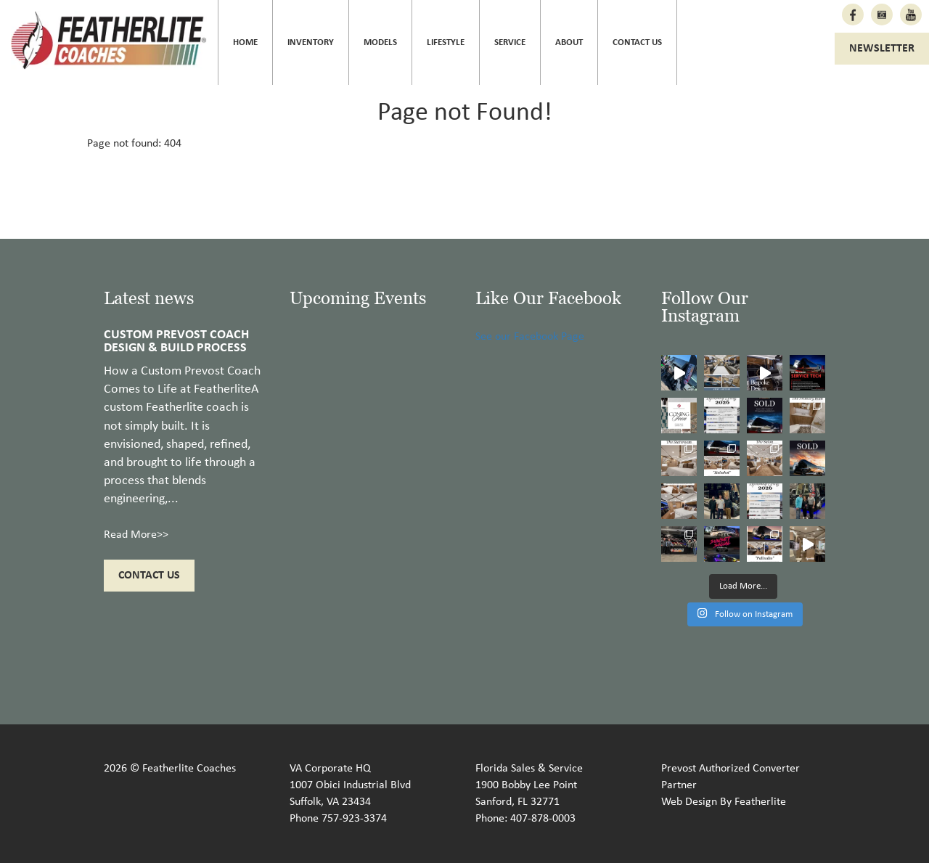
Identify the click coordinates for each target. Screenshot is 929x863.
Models (380, 42)
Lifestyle (445, 42)
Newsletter (881, 48)
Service (509, 42)
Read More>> (136, 535)
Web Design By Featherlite (723, 802)
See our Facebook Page (529, 337)
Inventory (310, 42)
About (569, 42)
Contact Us (637, 42)
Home (245, 42)
